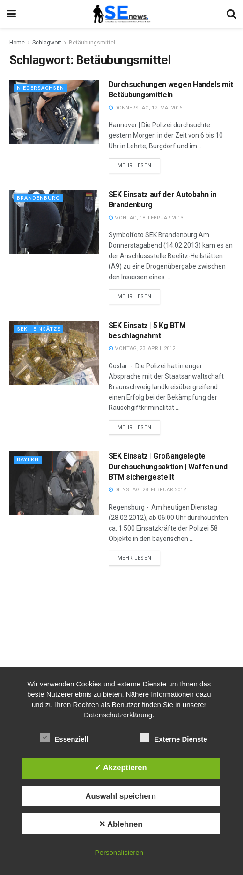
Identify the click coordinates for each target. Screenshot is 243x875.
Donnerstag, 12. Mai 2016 (145, 108)
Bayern (28, 460)
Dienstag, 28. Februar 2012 (147, 490)
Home (17, 42)
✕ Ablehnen (120, 824)
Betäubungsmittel (92, 42)
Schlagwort (46, 42)
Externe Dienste (173, 737)
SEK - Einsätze (38, 329)
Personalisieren (119, 852)
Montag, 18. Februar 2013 (146, 218)
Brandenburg (38, 198)
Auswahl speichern (121, 796)
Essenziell (64, 737)
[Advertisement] (122, 645)
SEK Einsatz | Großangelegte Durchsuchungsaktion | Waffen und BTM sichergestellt (168, 466)
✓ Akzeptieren (121, 767)
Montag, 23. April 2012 (142, 348)
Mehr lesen (135, 165)
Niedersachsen (40, 88)
